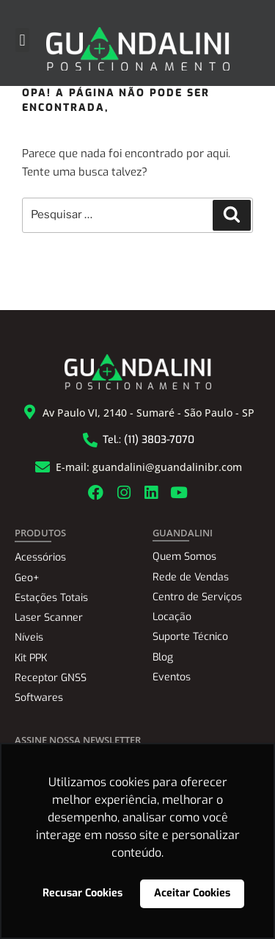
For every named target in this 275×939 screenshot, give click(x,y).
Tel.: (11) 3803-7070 (148, 440)
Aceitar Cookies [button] (192, 893)
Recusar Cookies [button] (82, 893)
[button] (22, 40)
